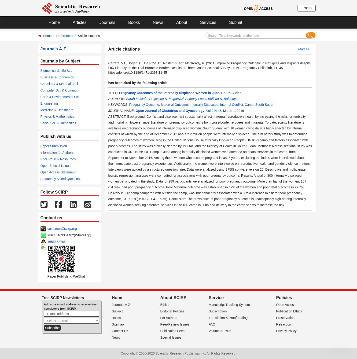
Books (134, 22)
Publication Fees (172, 331)
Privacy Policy (286, 331)
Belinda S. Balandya (222, 99)
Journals (107, 22)
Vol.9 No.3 (213, 111)
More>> (303, 49)
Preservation (285, 318)
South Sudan (264, 104)
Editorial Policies (172, 311)
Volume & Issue (220, 331)
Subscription (218, 311)
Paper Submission (53, 146)
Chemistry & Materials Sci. (59, 84)
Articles (80, 22)
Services (208, 22)
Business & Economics (57, 77)
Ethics (164, 305)
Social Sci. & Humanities (58, 123)
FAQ (212, 324)
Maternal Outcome (174, 104)
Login (306, 8)
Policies (284, 297)
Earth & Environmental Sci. (60, 97)
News (158, 22)
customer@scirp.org (62, 229)
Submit (235, 22)
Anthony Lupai (195, 99)
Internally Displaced (204, 104)
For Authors (168, 318)
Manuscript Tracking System (229, 305)
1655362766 (57, 242)
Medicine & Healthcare (57, 110)
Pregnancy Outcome (144, 104)
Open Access (286, 305)
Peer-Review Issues (175, 324)
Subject (117, 311)
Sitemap (118, 324)
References (64, 36)
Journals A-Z (121, 305)
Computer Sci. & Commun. (60, 90)
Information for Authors (57, 152)
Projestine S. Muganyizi (166, 99)
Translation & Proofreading (228, 318)
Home (54, 22)
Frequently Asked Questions (60, 179)
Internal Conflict (231, 104)
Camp (249, 104)
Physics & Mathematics (57, 116)
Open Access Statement (58, 172)
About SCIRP (173, 297)
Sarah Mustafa (136, 99)
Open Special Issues (55, 166)
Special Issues (170, 337)
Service (216, 297)
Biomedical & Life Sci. (56, 71)
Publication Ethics (289, 311)
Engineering (49, 103)
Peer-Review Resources (58, 159)
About (181, 22)
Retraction (283, 324)
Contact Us (120, 331)
